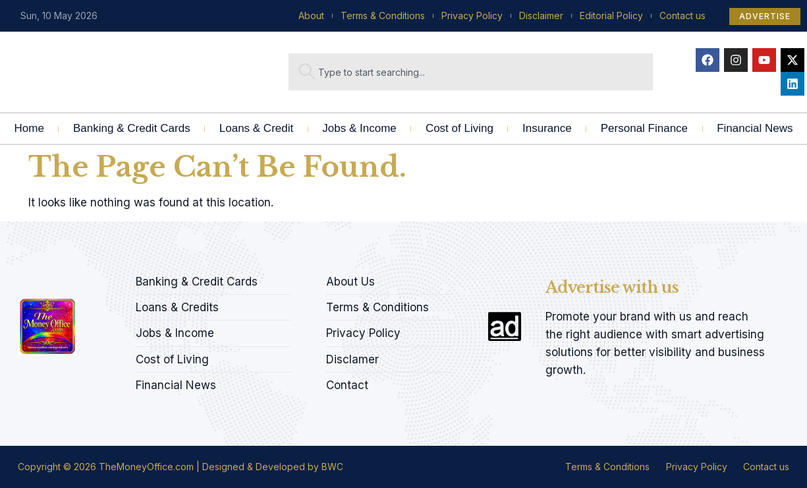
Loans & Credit (256, 128)
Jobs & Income (359, 128)
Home (29, 128)
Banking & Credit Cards (131, 128)
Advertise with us (612, 287)
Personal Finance (644, 128)
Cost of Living (459, 128)
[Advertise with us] (504, 326)
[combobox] (471, 71)
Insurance (547, 128)
